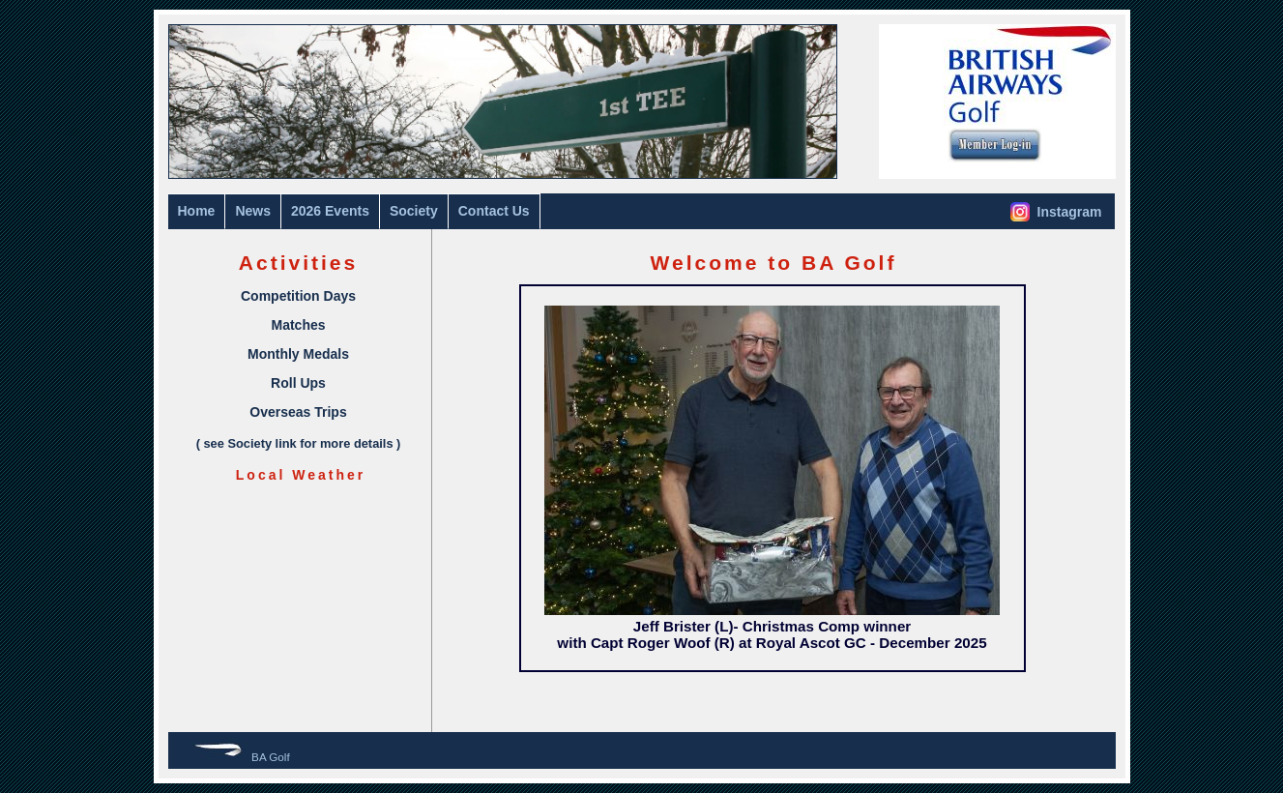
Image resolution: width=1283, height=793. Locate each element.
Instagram (1056, 211)
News (253, 211)
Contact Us (494, 211)
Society (414, 211)
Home (197, 211)
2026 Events (330, 211)
